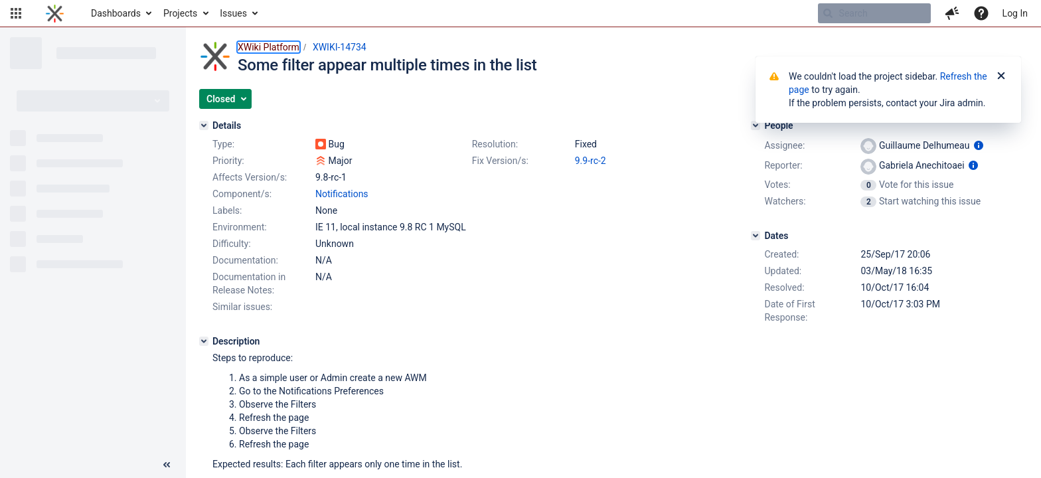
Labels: (227, 210)
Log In (1015, 13)
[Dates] (755, 235)
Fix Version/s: (500, 160)
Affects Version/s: (249, 177)
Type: (223, 144)
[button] (16, 13)
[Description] (203, 341)
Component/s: (242, 194)
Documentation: (245, 260)
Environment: (239, 227)
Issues (233, 13)
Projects (180, 13)
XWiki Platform (268, 47)
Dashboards (116, 13)
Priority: (228, 160)
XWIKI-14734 (339, 47)
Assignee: (784, 145)
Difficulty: (231, 243)
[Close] (1001, 76)
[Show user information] (978, 145)
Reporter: (783, 165)
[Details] (203, 125)
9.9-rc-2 (590, 160)
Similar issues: (242, 306)
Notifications (341, 194)
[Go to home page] (55, 13)
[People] (755, 125)
